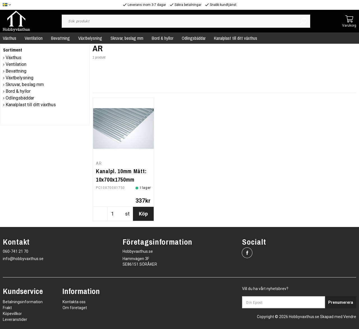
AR (99, 163)
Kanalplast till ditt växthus (235, 38)
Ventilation (34, 38)
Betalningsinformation (23, 302)
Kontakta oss (74, 302)
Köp (143, 214)
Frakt (7, 307)
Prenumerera (340, 302)
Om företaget (75, 307)
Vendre (349, 316)
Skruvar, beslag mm (127, 38)
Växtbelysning (90, 38)
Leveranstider (15, 319)
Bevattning (60, 38)
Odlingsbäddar (194, 38)
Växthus (13, 57)
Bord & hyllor (162, 38)
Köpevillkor (12, 313)
